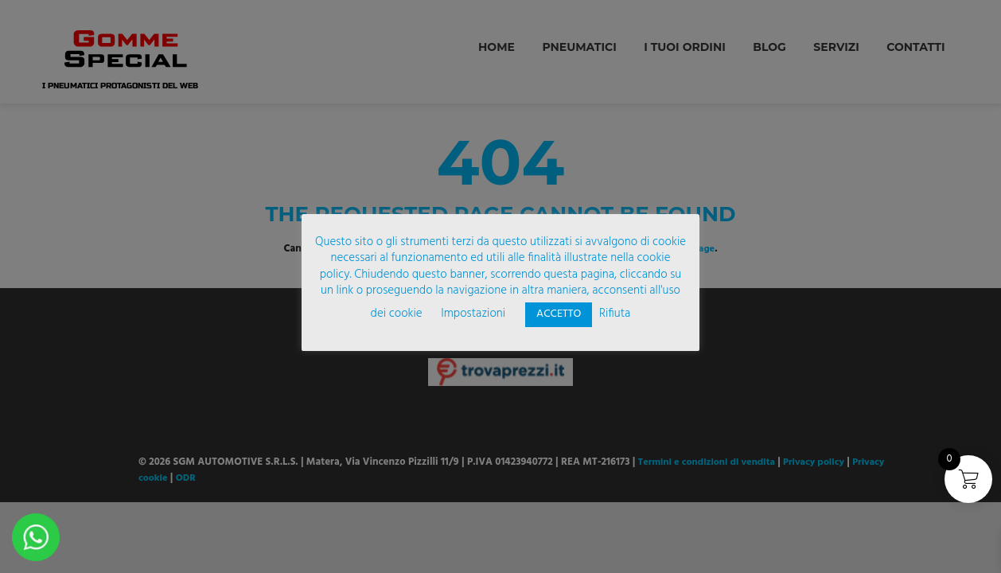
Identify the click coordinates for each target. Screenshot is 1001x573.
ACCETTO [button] (558, 314)
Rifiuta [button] (614, 313)
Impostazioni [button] (473, 313)
